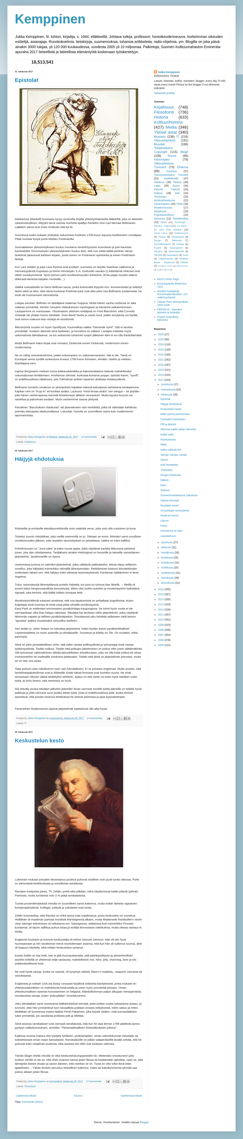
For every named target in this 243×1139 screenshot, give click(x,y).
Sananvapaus (162, 203)
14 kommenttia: (89, 437)
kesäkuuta (167, 557)
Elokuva (182, 167)
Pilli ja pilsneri (168, 424)
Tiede (179, 203)
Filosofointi (30, 1086)
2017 (161, 379)
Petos (163, 525)
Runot (172, 156)
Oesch (164, 459)
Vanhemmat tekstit (131, 1095)
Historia (161, 117)
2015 (161, 594)
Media (171, 127)
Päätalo (184, 262)
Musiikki (159, 144)
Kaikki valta (167, 434)
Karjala (180, 244)
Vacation (158, 251)
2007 (161, 634)
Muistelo (160, 136)
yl (158, 270)
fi (162, 270)
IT (25, 723)
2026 (161, 334)
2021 (161, 359)
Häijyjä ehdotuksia (39, 459)
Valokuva (159, 182)
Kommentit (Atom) (32, 1101)
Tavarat (177, 182)
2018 (161, 374)
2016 (161, 589)
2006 (161, 640)
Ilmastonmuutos (163, 207)
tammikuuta (168, 582)
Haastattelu (172, 255)
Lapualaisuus (168, 535)
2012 (161, 609)
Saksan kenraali (169, 500)
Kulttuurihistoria (168, 122)
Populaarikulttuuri (164, 214)
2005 (161, 645)
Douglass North (165, 266)
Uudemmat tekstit (26, 1095)
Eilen (163, 485)
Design (157, 240)
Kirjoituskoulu (168, 439)
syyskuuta (167, 542)
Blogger (144, 1122)
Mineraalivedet (176, 251)
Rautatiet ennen (169, 505)
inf (168, 270)
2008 (161, 629)
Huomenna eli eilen (171, 530)
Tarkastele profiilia (164, 93)
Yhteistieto (166, 469)
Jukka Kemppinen (169, 72)
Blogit (184, 152)
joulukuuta (167, 384)
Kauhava (171, 171)
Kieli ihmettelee (169, 464)
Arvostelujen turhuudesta (174, 510)
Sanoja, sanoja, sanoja (173, 454)
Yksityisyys (160, 196)
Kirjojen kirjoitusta (170, 475)
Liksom (164, 520)
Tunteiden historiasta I (173, 419)
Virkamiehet (178, 237)
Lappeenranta (166, 258)
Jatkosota (177, 240)
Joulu (185, 255)
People (162, 237)
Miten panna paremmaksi (175, 414)
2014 (161, 599)
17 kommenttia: (94, 1081)
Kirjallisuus (30, 442)
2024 (161, 344)
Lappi (157, 185)
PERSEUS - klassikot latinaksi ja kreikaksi (169, 311)
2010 (161, 619)
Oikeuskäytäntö (164, 140)
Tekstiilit (158, 255)
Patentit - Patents (167, 189)
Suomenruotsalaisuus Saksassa (178, 495)
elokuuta (166, 547)
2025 (161, 339)
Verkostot (159, 218)
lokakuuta (167, 394)
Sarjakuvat (160, 211)
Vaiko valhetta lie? (170, 449)
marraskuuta (168, 389)
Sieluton (165, 490)
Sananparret (176, 248)
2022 (161, 354)
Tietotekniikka (180, 218)
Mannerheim (182, 266)
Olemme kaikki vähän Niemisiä (178, 429)
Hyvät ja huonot (169, 515)
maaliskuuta (168, 572)
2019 (161, 369)
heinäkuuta (167, 552)
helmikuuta (167, 577)
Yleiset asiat (165, 132)
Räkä (163, 444)
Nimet (164, 222)
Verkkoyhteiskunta (164, 200)
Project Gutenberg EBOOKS (167, 318)
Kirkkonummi (181, 233)
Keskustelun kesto (39, 740)
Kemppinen (50, 19)
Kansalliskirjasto (162, 244)
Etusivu (78, 1095)
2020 (161, 364)
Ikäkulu (164, 480)
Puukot (157, 248)
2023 (161, 349)
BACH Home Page (168, 279)
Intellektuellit (171, 178)
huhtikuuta (167, 567)
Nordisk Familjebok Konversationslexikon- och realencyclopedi (172, 294)
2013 (161, 604)
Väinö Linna (160, 233)
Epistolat (26, 80)
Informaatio (162, 159)
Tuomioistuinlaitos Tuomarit (171, 174)
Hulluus (158, 193)
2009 (161, 624)
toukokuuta (167, 562)
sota (177, 193)
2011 (161, 614)
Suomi (176, 185)
